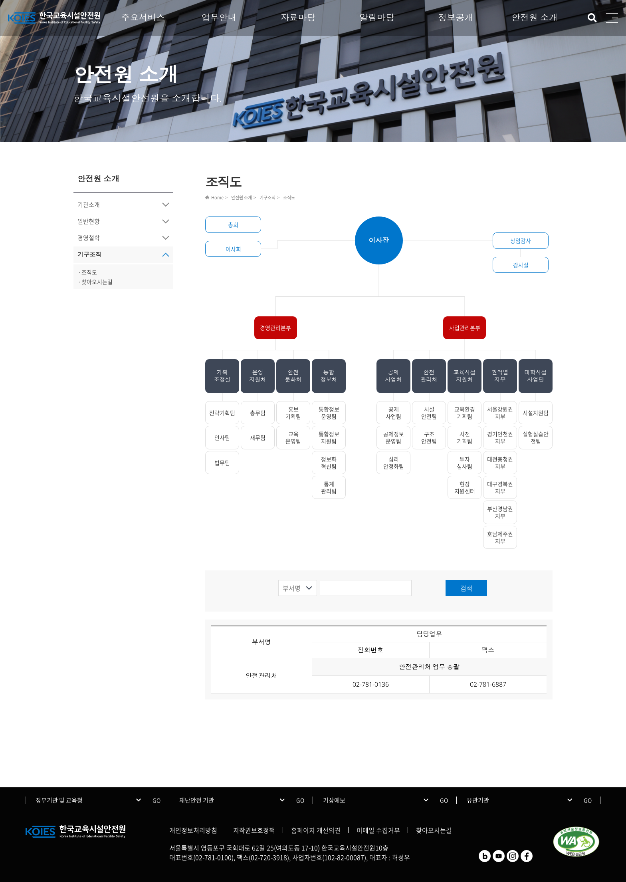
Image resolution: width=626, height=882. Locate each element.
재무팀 (257, 437)
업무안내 (219, 17)
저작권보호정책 (254, 830)
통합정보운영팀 (329, 412)
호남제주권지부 (500, 537)
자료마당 (297, 17)
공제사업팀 (393, 412)
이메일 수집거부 (378, 830)
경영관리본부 (275, 328)
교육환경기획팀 (464, 412)
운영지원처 (258, 375)
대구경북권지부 (500, 487)
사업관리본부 (464, 328)
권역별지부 (500, 375)
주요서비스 (143, 17)
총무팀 (257, 413)
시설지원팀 (536, 413)
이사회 (233, 249)
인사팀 (222, 437)
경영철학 (88, 237)
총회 (233, 224)
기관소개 (88, 204)
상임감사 (520, 240)
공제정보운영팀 (393, 437)
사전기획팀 (464, 437)
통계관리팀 (329, 487)
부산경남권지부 (500, 512)
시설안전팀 (429, 412)
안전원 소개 (534, 17)
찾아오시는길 (434, 830)
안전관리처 (429, 375)
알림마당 (376, 17)
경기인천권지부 (500, 437)
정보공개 (455, 17)
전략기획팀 (222, 413)
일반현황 (88, 221)
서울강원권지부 (500, 412)
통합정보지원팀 (329, 437)
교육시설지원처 (465, 375)
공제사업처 (393, 375)
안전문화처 (293, 375)
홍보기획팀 (293, 412)
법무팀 (222, 463)
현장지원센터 (464, 487)
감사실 (521, 265)
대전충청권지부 (500, 462)
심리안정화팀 (393, 462)
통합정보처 (329, 375)
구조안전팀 (429, 437)
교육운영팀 (293, 437)
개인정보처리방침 (193, 830)
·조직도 (87, 272)
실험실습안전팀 (536, 437)
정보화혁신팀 (329, 462)
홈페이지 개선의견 (316, 830)
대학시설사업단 (536, 375)
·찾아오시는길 (95, 282)
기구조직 (89, 254)
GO (156, 800)
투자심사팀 (464, 462)
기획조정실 (222, 375)
